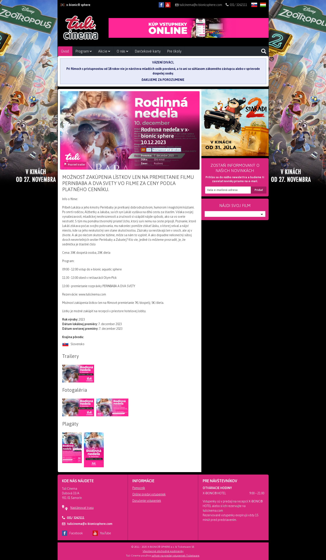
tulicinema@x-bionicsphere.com (198, 5)
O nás (122, 51)
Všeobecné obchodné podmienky (163, 551)
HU (263, 8)
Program (83, 51)
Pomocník (138, 488)
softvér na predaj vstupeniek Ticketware (175, 555)
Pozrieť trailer (74, 164)
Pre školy (174, 51)
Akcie (104, 51)
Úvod (65, 51)
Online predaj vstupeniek (149, 494)
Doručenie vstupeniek (146, 500)
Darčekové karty (148, 51)
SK (254, 8)
